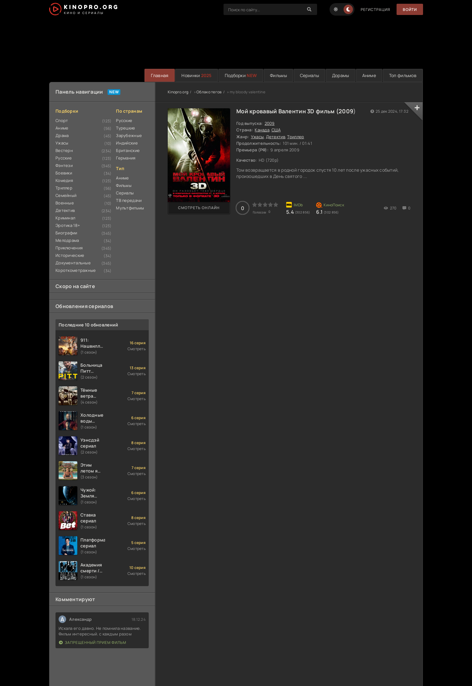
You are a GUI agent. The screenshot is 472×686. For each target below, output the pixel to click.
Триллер (63, 188)
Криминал (65, 218)
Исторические (69, 255)
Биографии (66, 233)
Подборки (241, 75)
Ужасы (61, 143)
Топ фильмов (403, 75)
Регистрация (375, 9)
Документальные (73, 263)
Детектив (65, 210)
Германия (125, 158)
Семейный (65, 195)
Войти (410, 9)
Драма (62, 135)
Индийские (127, 143)
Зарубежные (129, 135)
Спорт (61, 120)
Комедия (64, 180)
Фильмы (278, 75)
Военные (64, 203)
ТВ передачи (129, 200)
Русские (63, 158)
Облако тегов (208, 92)
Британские (128, 150)
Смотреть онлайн (199, 207)
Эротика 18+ (67, 225)
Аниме (369, 75)
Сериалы (309, 75)
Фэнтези (64, 165)
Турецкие (125, 128)
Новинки (196, 75)
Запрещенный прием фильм (92, 642)
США (276, 130)
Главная (159, 75)
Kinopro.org (178, 92)
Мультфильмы (130, 208)
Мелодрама (67, 240)
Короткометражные (75, 270)
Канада (262, 130)
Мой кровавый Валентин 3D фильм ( (287, 111)
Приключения (69, 248)
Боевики (63, 173)
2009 (346, 111)
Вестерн (64, 150)
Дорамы (340, 75)
